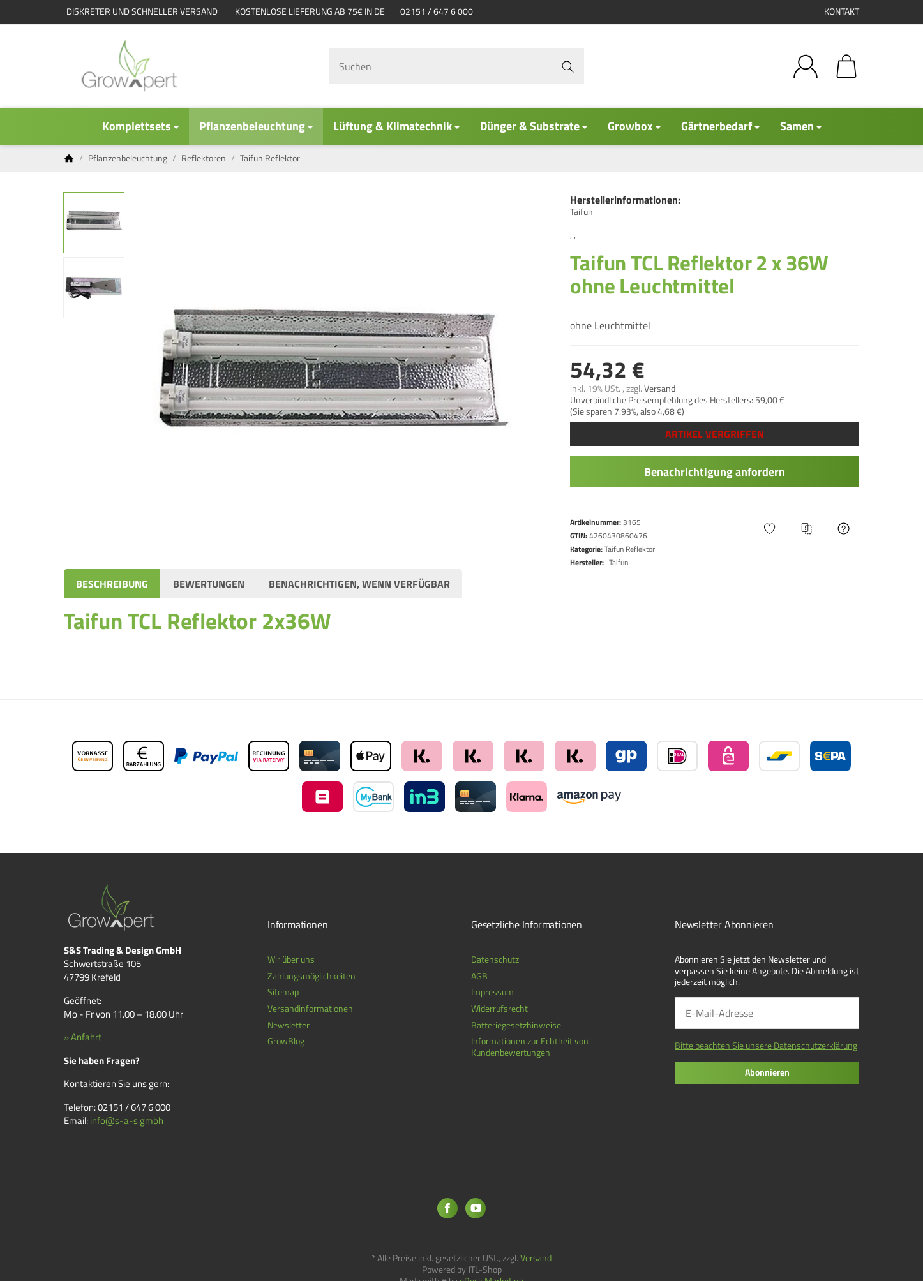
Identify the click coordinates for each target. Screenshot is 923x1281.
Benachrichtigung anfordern (714, 471)
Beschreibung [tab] (112, 583)
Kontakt (841, 11)
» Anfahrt (82, 1037)
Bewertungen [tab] (208, 583)
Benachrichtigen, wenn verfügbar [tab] (359, 583)
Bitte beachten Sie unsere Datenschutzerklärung (766, 1045)
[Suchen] (456, 66)
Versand (659, 388)
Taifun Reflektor (629, 549)
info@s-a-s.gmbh (126, 1120)
